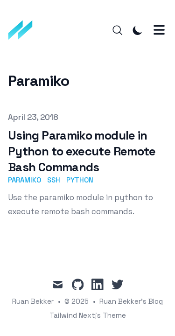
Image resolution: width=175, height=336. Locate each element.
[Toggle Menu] (159, 30)
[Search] (118, 30)
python (79, 179)
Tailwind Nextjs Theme (87, 315)
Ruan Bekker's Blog (131, 301)
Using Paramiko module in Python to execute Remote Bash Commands (82, 151)
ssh (53, 179)
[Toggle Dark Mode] (138, 30)
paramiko (24, 179)
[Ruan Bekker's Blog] (23, 30)
